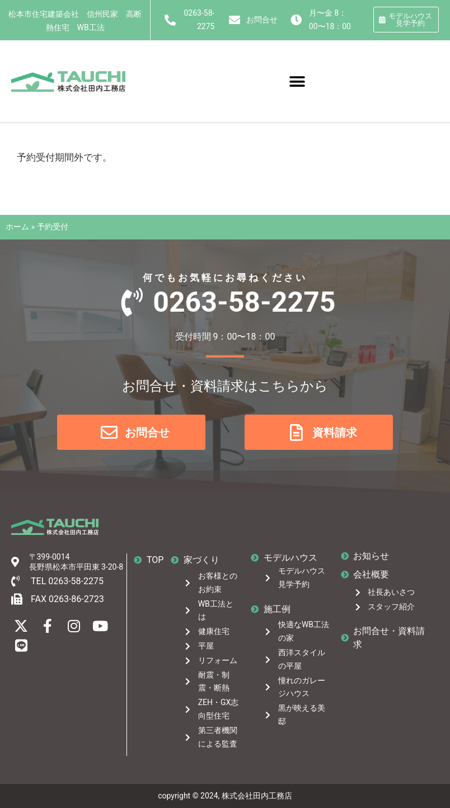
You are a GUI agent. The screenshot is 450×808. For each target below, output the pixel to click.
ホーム (17, 226)
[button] (297, 81)
